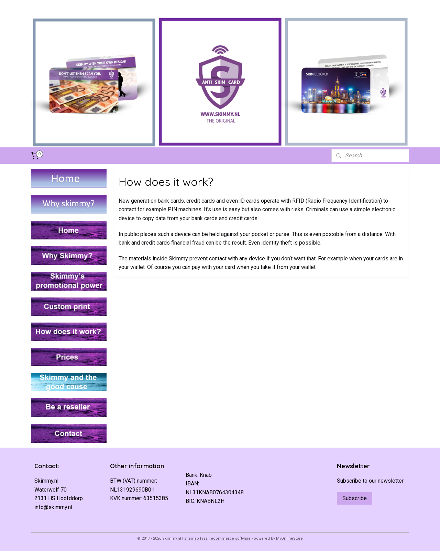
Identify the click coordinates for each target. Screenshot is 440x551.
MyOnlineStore (289, 538)
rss (205, 538)
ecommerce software (231, 538)
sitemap (191, 538)
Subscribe (354, 498)
